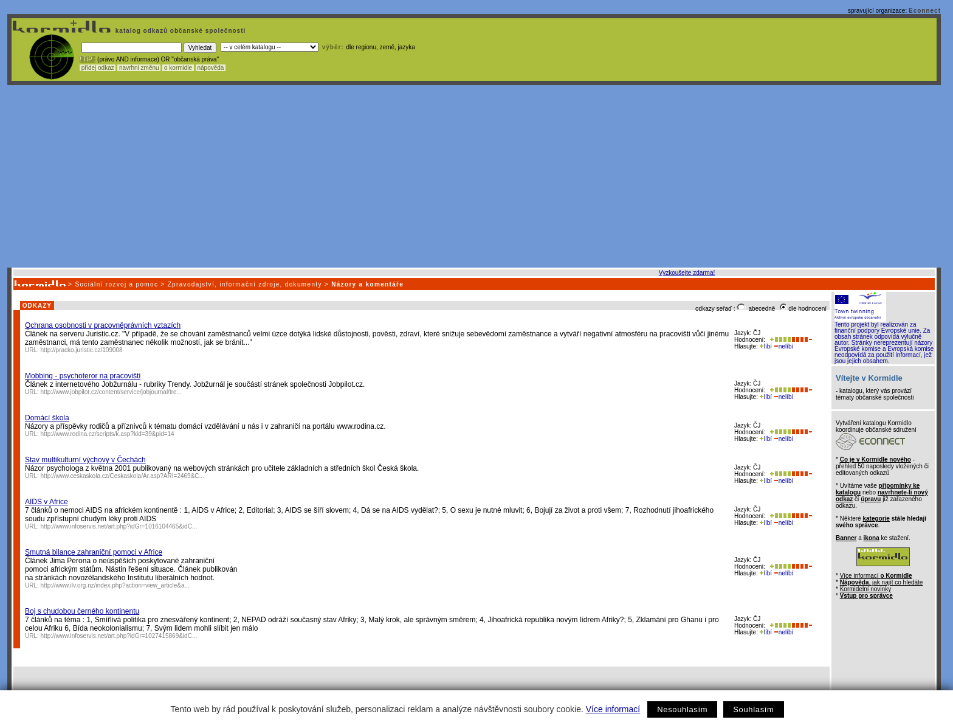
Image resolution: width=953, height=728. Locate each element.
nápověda (211, 67)
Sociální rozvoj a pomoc (116, 284)
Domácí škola (47, 418)
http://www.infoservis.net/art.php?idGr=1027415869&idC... (119, 636)
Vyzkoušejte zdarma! (687, 272)
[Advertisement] (474, 176)
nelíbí (783, 346)
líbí (766, 346)
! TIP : (87, 59)
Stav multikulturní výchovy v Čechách (85, 460)
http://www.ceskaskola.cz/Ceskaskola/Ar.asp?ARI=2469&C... (122, 476)
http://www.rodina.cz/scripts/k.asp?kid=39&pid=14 (107, 434)
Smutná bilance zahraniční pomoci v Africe (93, 552)
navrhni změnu (138, 67)
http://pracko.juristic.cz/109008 (82, 350)
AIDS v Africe (46, 501)
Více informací (613, 709)
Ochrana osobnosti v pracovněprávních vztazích (103, 325)
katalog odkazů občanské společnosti (179, 30)
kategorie (875, 518)
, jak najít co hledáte (881, 582)
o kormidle (178, 67)
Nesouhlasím (682, 709)
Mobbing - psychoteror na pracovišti (82, 376)
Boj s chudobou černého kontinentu (82, 611)
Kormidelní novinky (865, 589)
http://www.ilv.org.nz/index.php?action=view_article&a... (115, 585)
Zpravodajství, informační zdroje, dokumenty (245, 284)
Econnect (925, 10)
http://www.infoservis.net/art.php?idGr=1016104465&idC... (119, 526)
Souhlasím (753, 709)
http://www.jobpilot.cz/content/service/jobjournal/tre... (111, 392)
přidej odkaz (97, 67)
